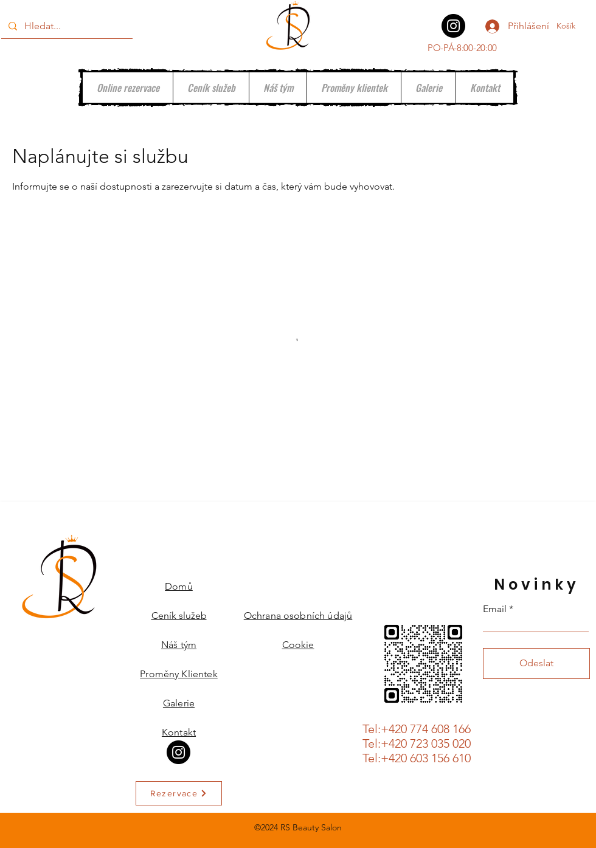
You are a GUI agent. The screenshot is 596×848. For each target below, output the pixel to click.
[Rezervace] (179, 793)
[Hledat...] (65, 26)
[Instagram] (453, 26)
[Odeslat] (536, 663)
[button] (573, 25)
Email (495, 609)
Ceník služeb (179, 615)
